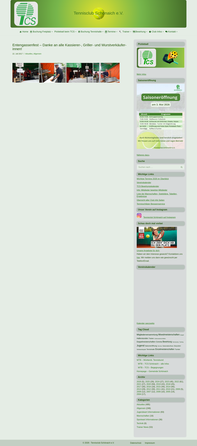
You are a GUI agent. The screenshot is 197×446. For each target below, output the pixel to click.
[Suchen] (158, 167)
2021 (139, 384)
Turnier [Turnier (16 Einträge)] (177, 349)
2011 (158, 389)
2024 (157, 382)
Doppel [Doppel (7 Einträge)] (182, 335)
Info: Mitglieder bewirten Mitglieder (152, 190)
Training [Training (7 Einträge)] (181, 342)
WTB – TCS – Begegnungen (150, 367)
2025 (147, 382)
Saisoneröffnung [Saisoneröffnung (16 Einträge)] (151, 346)
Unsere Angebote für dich (148, 251)
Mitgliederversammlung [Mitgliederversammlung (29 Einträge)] (147, 334)
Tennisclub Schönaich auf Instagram (159, 217)
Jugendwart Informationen (148, 412)
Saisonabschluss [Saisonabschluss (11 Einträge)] (168, 346)
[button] (52, 31)
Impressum (150, 443)
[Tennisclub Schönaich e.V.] (98, 13)
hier (138, 257)
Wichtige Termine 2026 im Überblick (153, 179)
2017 (139, 387)
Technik (140, 423)
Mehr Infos (141, 74)
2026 (139, 382)
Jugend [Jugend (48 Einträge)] (140, 345)
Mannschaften (143, 416)
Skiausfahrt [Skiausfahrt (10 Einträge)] (177, 346)
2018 (168, 384)
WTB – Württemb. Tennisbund (150, 360)
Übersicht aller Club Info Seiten (150, 200)
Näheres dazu (143, 155)
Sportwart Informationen (147, 419)
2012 (148, 389)
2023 (167, 382)
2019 (158, 384)
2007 (148, 392)
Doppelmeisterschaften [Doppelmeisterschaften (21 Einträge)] (146, 342)
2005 (168, 392)
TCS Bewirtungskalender (148, 186)
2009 (178, 389)
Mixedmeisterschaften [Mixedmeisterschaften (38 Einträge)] (169, 334)
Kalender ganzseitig (145, 323)
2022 (177, 382)
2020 (148, 384)
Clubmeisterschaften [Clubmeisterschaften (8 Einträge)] (160, 338)
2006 (158, 392)
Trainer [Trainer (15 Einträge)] (151, 338)
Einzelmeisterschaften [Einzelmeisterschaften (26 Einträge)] (164, 349)
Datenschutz (135, 443)
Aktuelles (29, 54)
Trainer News (143, 427)
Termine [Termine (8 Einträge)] (160, 346)
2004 (139, 394)
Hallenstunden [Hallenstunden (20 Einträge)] (142, 338)
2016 (148, 387)
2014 (168, 387)
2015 (158, 387)
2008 (139, 392)
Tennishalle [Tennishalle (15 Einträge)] (151, 349)
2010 (168, 389)
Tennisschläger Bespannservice (151, 204)
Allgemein (37, 54)
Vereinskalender (144, 182)
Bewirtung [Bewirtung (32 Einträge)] (167, 341)
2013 (139, 389)
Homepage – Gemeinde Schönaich (152, 371)
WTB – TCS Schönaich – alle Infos (153, 364)
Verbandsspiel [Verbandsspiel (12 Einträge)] (141, 349)
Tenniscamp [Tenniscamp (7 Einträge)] (175, 342)
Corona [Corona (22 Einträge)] (159, 342)
